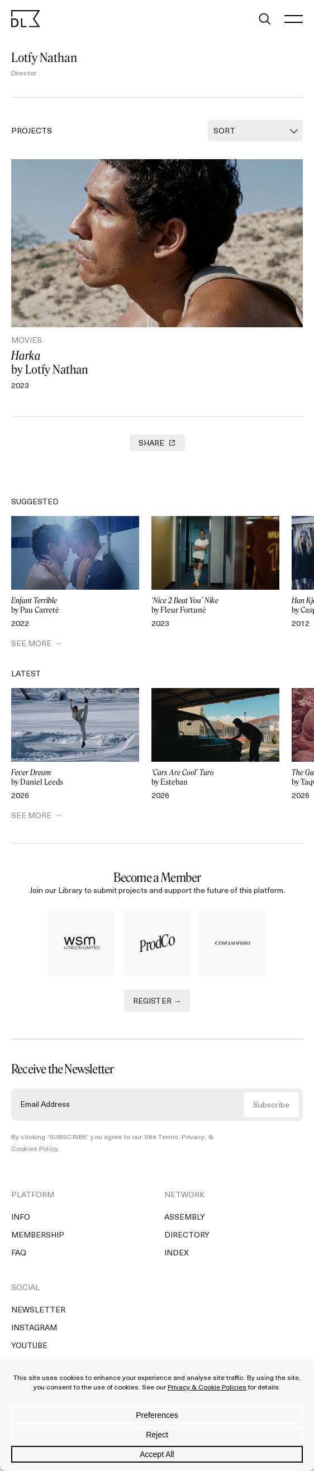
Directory (187, 1235)
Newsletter (38, 1310)
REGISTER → (157, 1001)
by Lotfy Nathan (157, 362)
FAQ (18, 1253)
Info (20, 1218)
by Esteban (215, 777)
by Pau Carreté (75, 605)
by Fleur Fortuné (215, 605)
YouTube (29, 1346)
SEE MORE (31, 644)
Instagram (34, 1328)
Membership (37, 1235)
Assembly (184, 1218)
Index (176, 1253)
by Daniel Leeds (75, 777)
